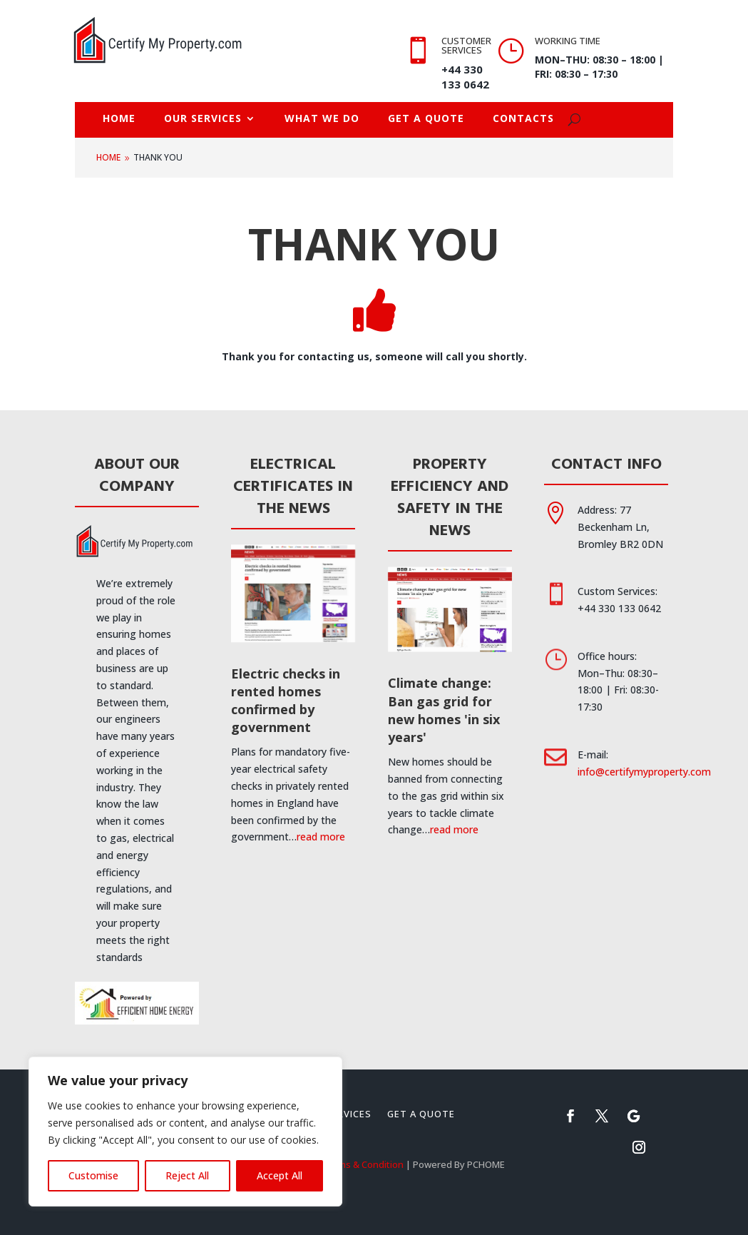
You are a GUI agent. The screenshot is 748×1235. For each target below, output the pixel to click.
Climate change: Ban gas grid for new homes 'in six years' (444, 710)
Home (119, 119)
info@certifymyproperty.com (644, 771)
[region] (185, 1131)
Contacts (523, 119)
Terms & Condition (363, 1164)
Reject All (187, 1175)
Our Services (203, 119)
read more (321, 836)
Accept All (279, 1175)
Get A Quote (426, 119)
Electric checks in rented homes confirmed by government (285, 700)
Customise (93, 1175)
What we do (322, 119)
